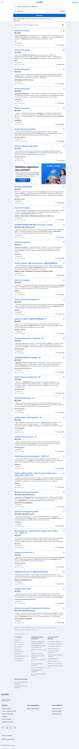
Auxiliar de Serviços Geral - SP (25, 437)
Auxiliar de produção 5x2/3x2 (25, 129)
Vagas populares (56, 708)
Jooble (12, 745)
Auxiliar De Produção (22, 30)
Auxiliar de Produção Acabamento (27, 299)
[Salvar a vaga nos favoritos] (64, 31)
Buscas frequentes (21, 634)
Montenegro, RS (19, 651)
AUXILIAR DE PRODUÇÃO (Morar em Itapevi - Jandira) (34, 225)
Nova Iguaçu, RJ (19, 658)
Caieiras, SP (18, 649)
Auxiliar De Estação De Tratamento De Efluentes (32, 608)
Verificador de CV (57, 714)
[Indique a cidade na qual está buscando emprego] (39, 11)
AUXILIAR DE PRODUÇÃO (23, 187)
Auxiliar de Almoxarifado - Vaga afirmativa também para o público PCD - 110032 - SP (36, 474)
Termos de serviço (6, 735)
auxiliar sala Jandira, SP (37, 653)
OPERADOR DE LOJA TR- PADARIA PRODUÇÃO (31, 572)
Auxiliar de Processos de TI (24, 552)
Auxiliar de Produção (22, 69)
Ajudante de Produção (23, 589)
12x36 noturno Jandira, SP (55, 663)
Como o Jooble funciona (9, 711)
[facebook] (3, 727)
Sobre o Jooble (6, 708)
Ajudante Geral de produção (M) (26, 511)
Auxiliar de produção (22, 108)
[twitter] (10, 727)
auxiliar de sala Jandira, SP (38, 667)
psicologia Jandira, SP (53, 658)
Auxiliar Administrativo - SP (25, 398)
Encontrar (39, 15)
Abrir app (75, 2)
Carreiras (4, 716)
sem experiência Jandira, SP (55, 644)
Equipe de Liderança (7, 714)
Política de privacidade (7, 739)
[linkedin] (14, 727)
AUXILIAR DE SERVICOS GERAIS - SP (28, 358)
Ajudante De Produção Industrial (26, 492)
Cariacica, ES (18, 660)
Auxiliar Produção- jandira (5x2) (26, 146)
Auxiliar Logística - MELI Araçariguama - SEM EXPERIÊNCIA (36, 263)
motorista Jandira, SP (53, 648)
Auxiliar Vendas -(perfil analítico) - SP (28, 417)
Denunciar (59, 45)
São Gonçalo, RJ (19, 642)
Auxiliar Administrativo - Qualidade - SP (29, 338)
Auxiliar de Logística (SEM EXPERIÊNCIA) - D (30, 319)
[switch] (63, 25)
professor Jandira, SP (53, 661)
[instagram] (7, 727)
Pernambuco (18, 653)
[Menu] (2, 2)
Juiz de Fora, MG (19, 644)
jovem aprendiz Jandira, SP (55, 641)
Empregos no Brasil (7, 722)
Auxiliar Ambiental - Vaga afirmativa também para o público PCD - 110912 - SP (36, 532)
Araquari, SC (18, 640)
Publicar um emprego (33, 708)
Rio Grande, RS (18, 647)
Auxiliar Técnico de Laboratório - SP (27, 377)
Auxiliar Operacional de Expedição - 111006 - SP (32, 456)
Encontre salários (57, 711)
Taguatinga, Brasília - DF (21, 656)
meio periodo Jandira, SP (54, 646)
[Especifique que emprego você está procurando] (39, 7)
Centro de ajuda (6, 719)
